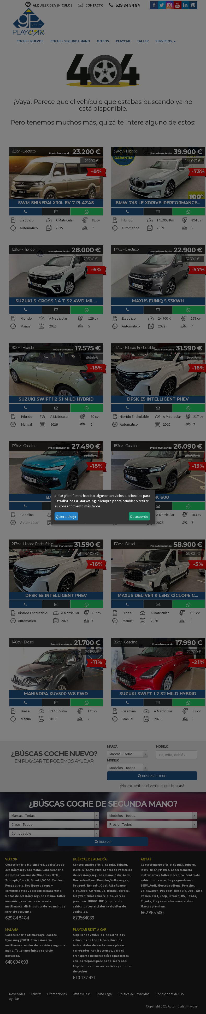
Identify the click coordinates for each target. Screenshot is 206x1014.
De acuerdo (139, 516)
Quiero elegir (66, 516)
